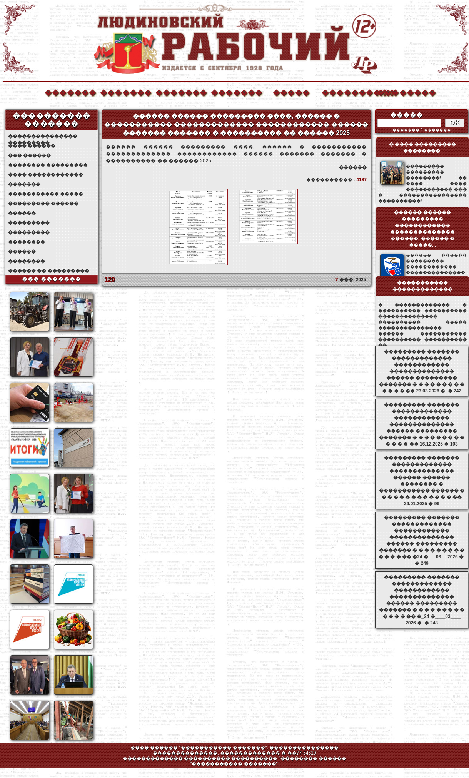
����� (291, 92)
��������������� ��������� (42, 136)
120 (110, 279)
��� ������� (52, 279)
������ (22, 213)
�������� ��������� (48, 165)
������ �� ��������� (48, 271)
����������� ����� (45, 194)
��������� (29, 222)
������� (70, 92)
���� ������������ (45, 174)
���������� (347, 92)
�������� (402, 92)
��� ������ (29, 155)
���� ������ (31, 146)
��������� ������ (43, 203)
